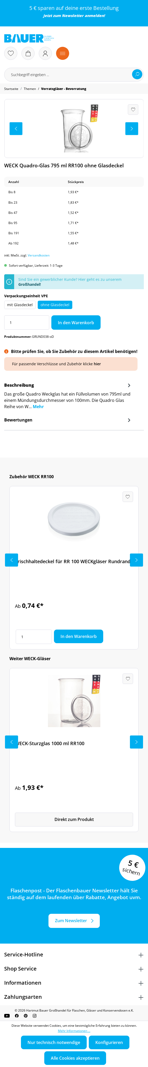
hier (97, 363)
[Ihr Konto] (45, 53)
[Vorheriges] (16, 128)
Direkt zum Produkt (74, 819)
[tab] (68, 397)
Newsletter (73, 15)
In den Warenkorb (76, 323)
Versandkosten (39, 255)
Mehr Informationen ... (74, 1031)
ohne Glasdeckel (55, 304)
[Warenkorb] (28, 53)
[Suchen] (137, 74)
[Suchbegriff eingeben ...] (74, 75)
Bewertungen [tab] (68, 420)
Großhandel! (29, 284)
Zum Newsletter (71, 920)
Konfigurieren (109, 1042)
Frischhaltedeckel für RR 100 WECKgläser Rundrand (72, 561)
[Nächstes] (131, 128)
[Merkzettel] (10, 53)
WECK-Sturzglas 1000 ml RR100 (49, 743)
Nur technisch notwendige (54, 1042)
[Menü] (62, 53)
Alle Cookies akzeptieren (75, 1058)
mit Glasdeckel (20, 304)
